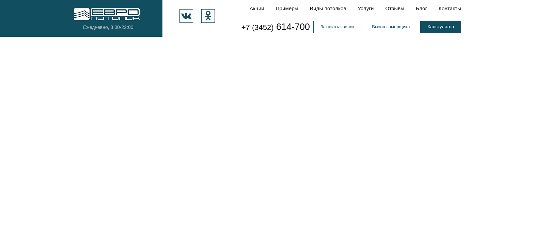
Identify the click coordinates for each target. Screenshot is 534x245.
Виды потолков (328, 8)
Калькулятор (440, 26)
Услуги (366, 8)
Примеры (287, 8)
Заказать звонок (337, 26)
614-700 (275, 27)
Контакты (450, 8)
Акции (257, 8)
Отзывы (394, 8)
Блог (421, 8)
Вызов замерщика (391, 26)
